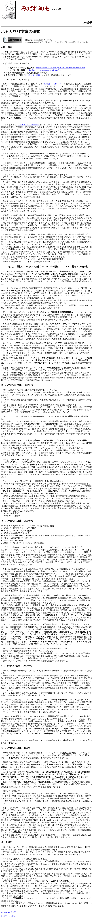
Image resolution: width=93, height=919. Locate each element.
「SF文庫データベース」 (52, 84)
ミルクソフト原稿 (32, 75)
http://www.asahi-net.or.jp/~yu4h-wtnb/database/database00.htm (60, 68)
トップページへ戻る (8, 916)
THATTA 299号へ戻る (9, 912)
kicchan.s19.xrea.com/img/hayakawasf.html (46, 70)
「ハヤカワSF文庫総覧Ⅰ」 (29, 125)
